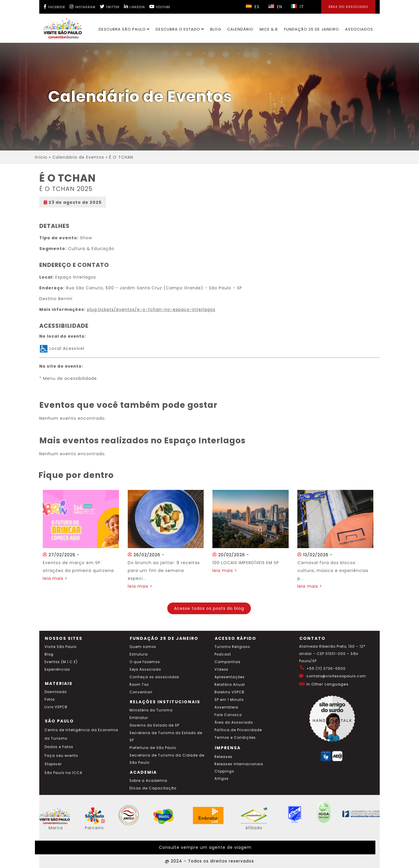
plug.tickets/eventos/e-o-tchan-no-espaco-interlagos (151, 309)
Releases (223, 756)
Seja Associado (145, 669)
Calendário (240, 29)
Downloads (56, 692)
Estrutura (138, 654)
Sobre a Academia (148, 780)
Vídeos (221, 669)
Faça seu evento (61, 755)
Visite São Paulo (61, 646)
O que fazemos (144, 662)
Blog (215, 29)
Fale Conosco (228, 715)
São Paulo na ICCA (63, 772)
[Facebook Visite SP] (54, 6)
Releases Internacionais (238, 764)
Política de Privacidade (238, 730)
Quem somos (142, 646)
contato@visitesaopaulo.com (336, 676)
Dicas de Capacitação (152, 788)
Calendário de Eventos (78, 157)
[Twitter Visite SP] (110, 6)
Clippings (224, 771)
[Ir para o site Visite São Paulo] (59, 27)
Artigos (221, 778)
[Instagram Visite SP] (82, 6)
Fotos (50, 699)
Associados (359, 29)
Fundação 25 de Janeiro (311, 29)
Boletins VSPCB (229, 692)
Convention (140, 692)
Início (41, 157)
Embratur (138, 717)
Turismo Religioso (232, 646)
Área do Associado (233, 722)
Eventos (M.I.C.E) (61, 662)
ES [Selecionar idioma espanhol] (253, 7)
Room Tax (139, 684)
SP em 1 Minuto (229, 699)
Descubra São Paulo (124, 29)
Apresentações (229, 677)
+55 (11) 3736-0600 (326, 668)
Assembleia (226, 707)
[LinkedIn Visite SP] (134, 6)
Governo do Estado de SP (154, 725)
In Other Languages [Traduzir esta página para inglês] (327, 684)
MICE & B (269, 29)
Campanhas (227, 662)
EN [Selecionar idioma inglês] (275, 7)
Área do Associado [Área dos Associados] (348, 6)
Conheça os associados (154, 677)
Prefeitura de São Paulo (152, 747)
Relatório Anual (229, 684)
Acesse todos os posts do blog (209, 608)
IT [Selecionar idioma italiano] (297, 7)
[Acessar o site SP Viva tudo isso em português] (99, 823)
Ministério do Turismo (151, 710)
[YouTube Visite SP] (159, 6)
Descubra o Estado (180, 29)
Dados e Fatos (59, 747)
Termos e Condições (235, 737)
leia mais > (55, 578)
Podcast (222, 654)
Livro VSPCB (56, 707)
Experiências (57, 669)
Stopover (53, 764)
